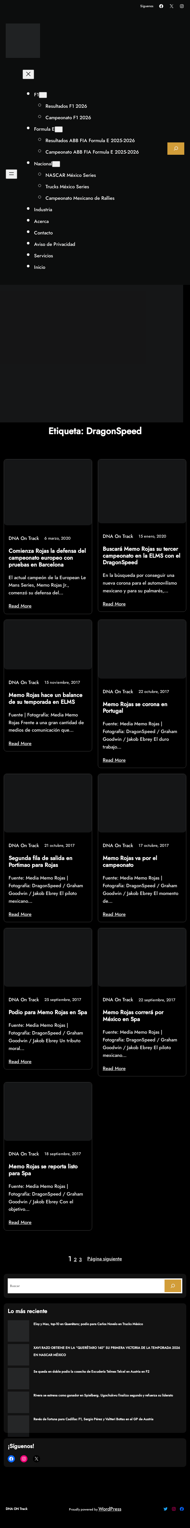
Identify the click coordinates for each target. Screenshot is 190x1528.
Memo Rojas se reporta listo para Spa (43, 1170)
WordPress (109, 1508)
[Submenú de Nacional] (56, 164)
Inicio (39, 267)
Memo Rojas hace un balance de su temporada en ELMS (45, 698)
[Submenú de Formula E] (59, 129)
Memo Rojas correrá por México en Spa (133, 1015)
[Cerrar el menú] (28, 74)
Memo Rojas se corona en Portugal (135, 707)
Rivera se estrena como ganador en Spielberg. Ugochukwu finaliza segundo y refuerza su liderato (103, 1395)
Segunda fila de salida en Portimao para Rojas (40, 861)
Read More (20, 605)
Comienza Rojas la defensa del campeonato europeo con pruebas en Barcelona (47, 558)
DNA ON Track (16, 1509)
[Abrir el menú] (11, 174)
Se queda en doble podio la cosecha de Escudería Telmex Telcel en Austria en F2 (91, 1371)
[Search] (173, 1286)
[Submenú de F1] (43, 95)
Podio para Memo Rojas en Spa (48, 1012)
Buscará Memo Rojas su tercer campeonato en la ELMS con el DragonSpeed (141, 556)
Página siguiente (104, 1258)
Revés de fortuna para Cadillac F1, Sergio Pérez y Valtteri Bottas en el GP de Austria (93, 1419)
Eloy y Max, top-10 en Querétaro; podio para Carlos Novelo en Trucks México (88, 1324)
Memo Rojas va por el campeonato (130, 861)
